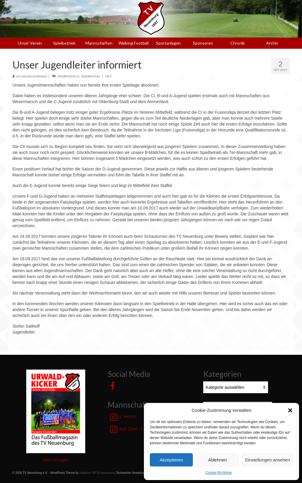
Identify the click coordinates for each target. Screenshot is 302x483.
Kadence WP (88, 472)
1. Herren (123, 417)
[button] (290, 410)
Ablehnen (217, 459)
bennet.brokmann (34, 76)
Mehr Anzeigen (55, 460)
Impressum (106, 472)
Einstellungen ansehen (267, 459)
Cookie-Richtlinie (218, 473)
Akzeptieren (171, 459)
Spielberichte (90, 76)
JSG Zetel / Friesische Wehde (142, 429)
